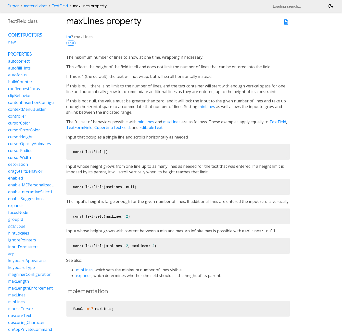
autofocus (17, 75)
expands (83, 275)
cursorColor (19, 123)
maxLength (18, 281)
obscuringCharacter (26, 322)
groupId (15, 219)
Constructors (25, 35)
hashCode (16, 226)
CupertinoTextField (112, 127)
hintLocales (18, 233)
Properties (20, 54)
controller (17, 116)
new (12, 42)
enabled (15, 178)
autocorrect (19, 61)
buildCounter (20, 81)
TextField (60, 6)
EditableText (151, 127)
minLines (206, 106)
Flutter (13, 6)
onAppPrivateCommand (30, 329)
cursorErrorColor (24, 130)
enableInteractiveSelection (32, 192)
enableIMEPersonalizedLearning (38, 185)
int (68, 37)
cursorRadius (20, 150)
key (11, 253)
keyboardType (21, 267)
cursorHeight (20, 136)
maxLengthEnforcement (30, 288)
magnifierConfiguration (29, 274)
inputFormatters (23, 247)
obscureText (19, 315)
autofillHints (19, 68)
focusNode (18, 212)
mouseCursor (20, 308)
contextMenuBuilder (27, 109)
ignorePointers (22, 240)
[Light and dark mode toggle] (331, 6)
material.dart (35, 6)
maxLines (171, 122)
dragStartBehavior (25, 171)
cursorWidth (19, 157)
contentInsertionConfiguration (36, 102)
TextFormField (79, 127)
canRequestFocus (24, 88)
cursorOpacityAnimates (29, 143)
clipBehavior (19, 95)
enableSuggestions (26, 198)
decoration (18, 164)
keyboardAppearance (28, 260)
